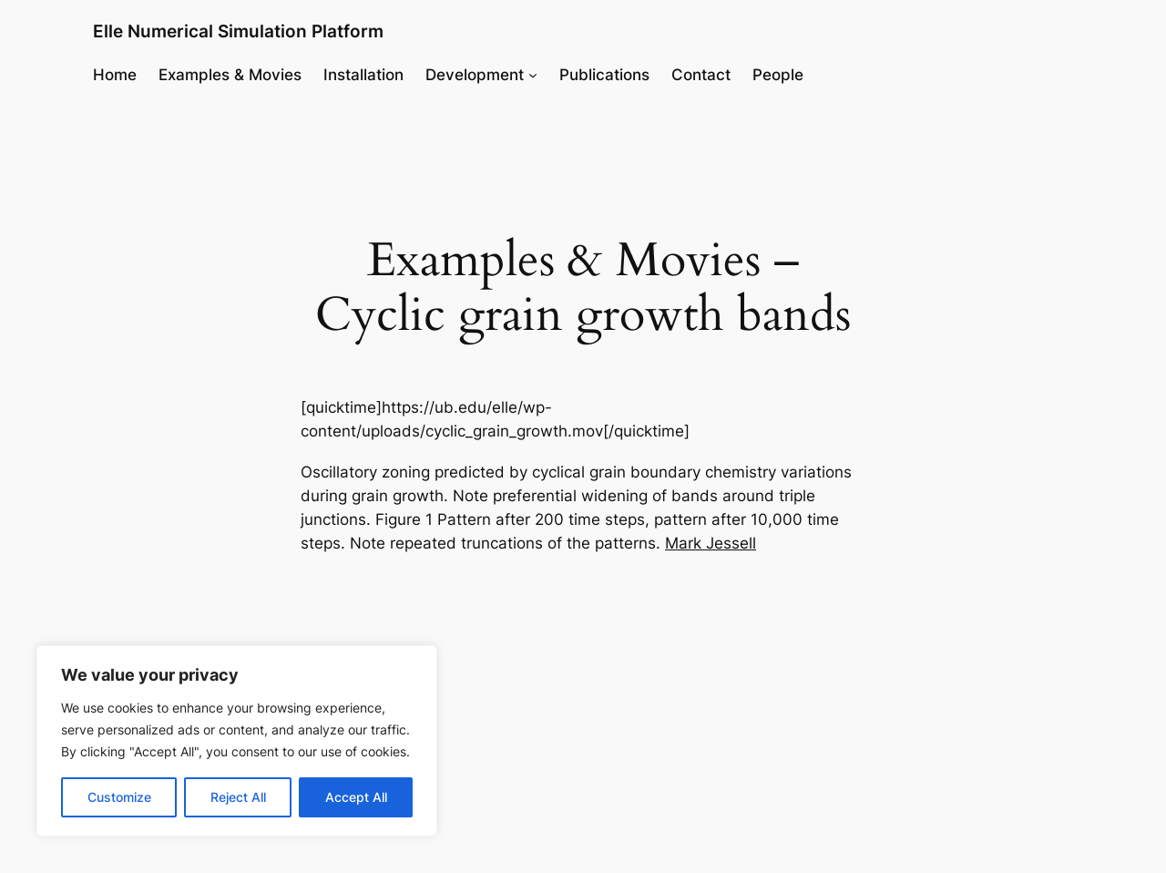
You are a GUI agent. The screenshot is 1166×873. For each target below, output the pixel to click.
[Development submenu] (532, 74)
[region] (236, 741)
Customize (119, 797)
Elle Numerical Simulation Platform (238, 31)
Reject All (238, 797)
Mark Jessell (710, 543)
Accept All (356, 797)
